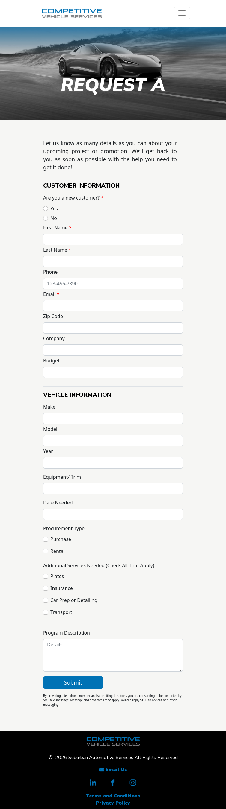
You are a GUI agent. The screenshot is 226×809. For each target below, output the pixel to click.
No (53, 218)
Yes (54, 208)
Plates (57, 576)
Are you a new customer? (71, 197)
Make (49, 407)
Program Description (66, 632)
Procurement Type (64, 528)
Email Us (113, 769)
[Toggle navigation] (182, 13)
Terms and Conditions (113, 796)
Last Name (55, 250)
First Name (55, 227)
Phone (50, 272)
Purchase (60, 539)
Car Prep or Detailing (73, 600)
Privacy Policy (113, 803)
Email (49, 294)
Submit (73, 682)
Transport (61, 612)
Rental (57, 551)
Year (48, 451)
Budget (51, 360)
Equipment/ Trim (62, 477)
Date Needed (58, 502)
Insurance (61, 588)
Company (54, 338)
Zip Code (53, 316)
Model (50, 429)
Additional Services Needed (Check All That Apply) (98, 565)
